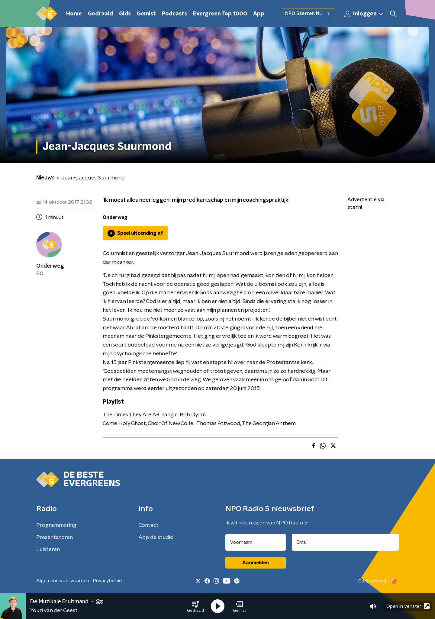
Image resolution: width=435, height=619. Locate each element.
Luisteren (48, 549)
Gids (125, 14)
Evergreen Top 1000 (220, 14)
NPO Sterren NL (308, 14)
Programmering (56, 525)
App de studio (155, 537)
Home (74, 14)
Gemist (146, 14)
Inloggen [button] (364, 14)
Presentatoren (54, 537)
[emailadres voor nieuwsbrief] (345, 542)
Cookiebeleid (372, 581)
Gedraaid (100, 14)
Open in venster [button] (408, 606)
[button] (195, 606)
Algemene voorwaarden (62, 580)
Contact (148, 525)
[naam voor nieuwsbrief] (255, 542)
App (258, 14)
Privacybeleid (107, 580)
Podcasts (174, 14)
